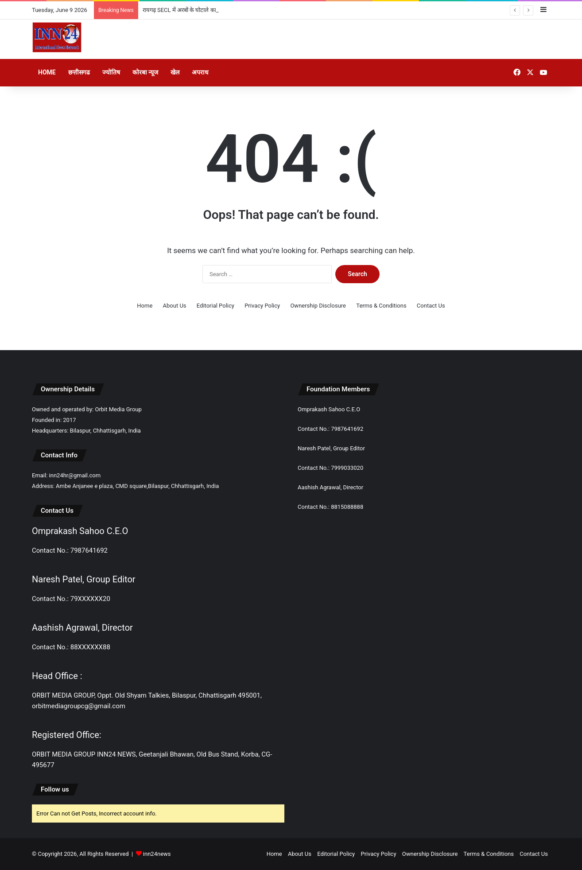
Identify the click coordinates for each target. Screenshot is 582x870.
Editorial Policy (215, 305)
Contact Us (431, 305)
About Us (174, 305)
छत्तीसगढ (79, 72)
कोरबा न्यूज (145, 72)
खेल (175, 72)
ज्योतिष (111, 72)
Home (47, 72)
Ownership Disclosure (318, 305)
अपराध (200, 72)
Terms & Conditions (381, 305)
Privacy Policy (262, 305)
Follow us (55, 789)
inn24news (157, 853)
